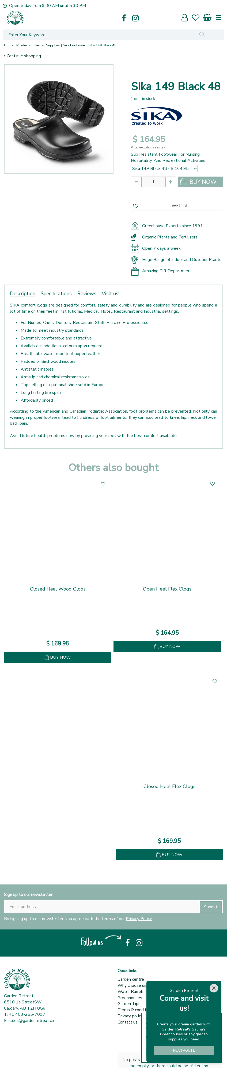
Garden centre (131, 902)
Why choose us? (133, 908)
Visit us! (110, 293)
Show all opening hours (26, 1053)
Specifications (56, 293)
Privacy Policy (139, 842)
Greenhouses (130, 921)
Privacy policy (130, 939)
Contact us (128, 945)
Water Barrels (131, 914)
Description (22, 293)
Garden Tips (129, 926)
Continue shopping (24, 56)
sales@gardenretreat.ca (31, 943)
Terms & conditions (136, 933)
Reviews (86, 293)
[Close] (214, 988)
